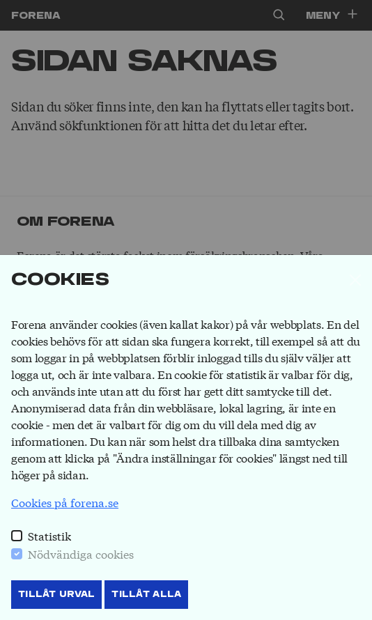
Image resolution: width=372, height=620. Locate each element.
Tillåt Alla (146, 594)
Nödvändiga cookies (81, 553)
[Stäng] (355, 280)
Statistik (49, 535)
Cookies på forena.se (64, 502)
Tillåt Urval (56, 594)
